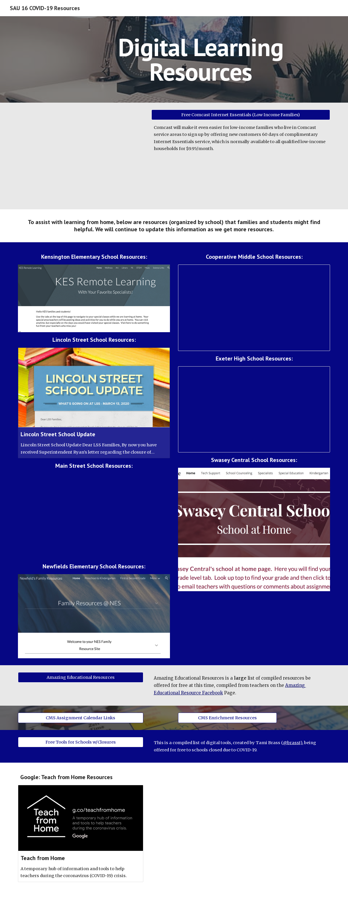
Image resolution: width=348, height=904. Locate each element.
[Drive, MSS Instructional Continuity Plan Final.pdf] (94, 516)
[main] (200, 59)
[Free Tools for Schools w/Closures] (80, 742)
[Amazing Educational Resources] (80, 677)
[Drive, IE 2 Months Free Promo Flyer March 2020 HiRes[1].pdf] (80, 156)
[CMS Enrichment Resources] (227, 718)
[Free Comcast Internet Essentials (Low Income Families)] (241, 114)
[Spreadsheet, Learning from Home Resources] (254, 308)
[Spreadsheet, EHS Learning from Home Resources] (254, 409)
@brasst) (292, 742)
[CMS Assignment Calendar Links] (80, 718)
